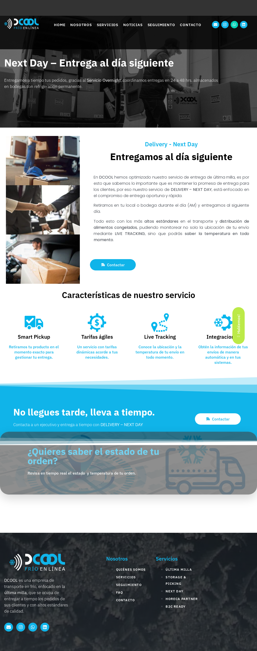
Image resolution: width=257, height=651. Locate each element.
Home (59, 24)
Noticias (132, 24)
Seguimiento (161, 24)
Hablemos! (238, 325)
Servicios (107, 24)
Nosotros (81, 24)
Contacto (190, 24)
